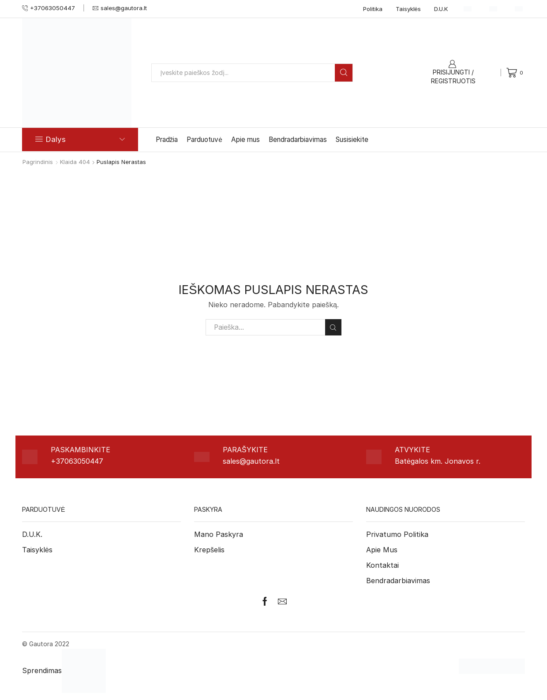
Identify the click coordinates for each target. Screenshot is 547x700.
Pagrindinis (37, 161)
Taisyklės (408, 8)
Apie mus (245, 139)
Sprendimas (64, 670)
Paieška (333, 327)
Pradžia (167, 139)
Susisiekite (352, 139)
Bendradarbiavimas (298, 139)
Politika (372, 8)
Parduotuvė (204, 139)
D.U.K (441, 8)
